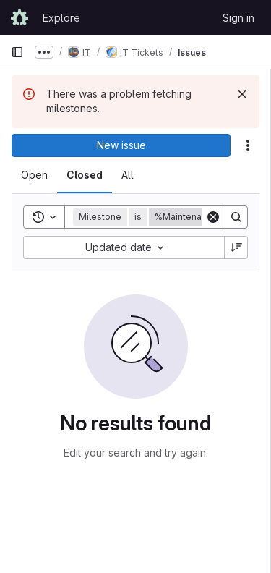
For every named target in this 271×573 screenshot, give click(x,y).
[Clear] (213, 217)
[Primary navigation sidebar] (17, 52)
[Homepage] (19, 17)
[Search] (236, 217)
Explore (61, 18)
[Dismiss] (242, 94)
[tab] (34, 175)
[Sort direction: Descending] (236, 247)
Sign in (238, 18)
